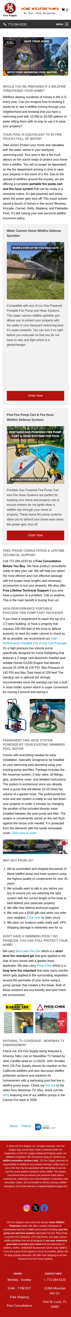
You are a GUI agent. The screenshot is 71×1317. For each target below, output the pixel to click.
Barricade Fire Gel (28, 951)
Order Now (35, 395)
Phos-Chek (44, 965)
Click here (34, 917)
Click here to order (24, 833)
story (6, 1095)
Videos (26, 1126)
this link (50, 1085)
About (14, 1126)
